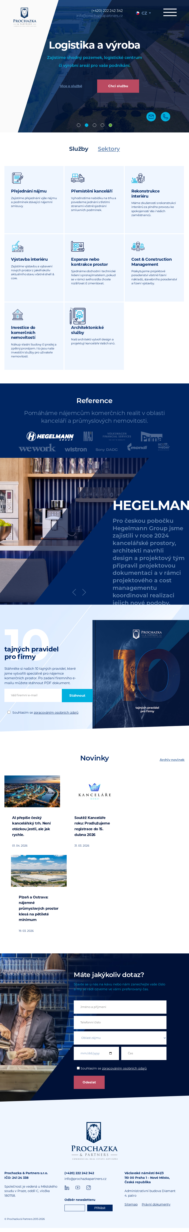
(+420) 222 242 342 (107, 11)
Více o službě (71, 86)
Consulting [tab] (102, 125)
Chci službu (118, 86)
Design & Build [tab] (94, 125)
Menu (169, 12)
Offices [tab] (78, 125)
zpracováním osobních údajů (56, 717)
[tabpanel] (94, 66)
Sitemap (131, 1208)
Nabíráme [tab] (110, 125)
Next (84, 596)
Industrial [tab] (86, 125)
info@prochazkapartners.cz (99, 16)
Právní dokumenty (156, 1208)
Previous (74, 596)
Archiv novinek (172, 764)
